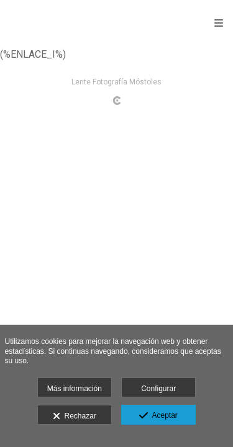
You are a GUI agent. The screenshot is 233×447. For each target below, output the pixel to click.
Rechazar (74, 417)
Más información (74, 388)
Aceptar (158, 416)
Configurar (158, 388)
